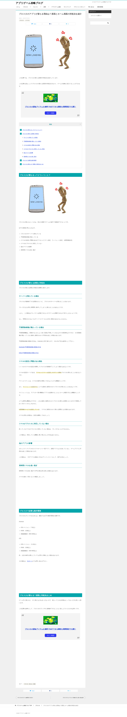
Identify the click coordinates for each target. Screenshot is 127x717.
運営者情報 (100, 7)
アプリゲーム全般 (56, 7)
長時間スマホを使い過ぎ (30, 156)
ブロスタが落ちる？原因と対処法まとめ (32, 164)
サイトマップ (67, 7)
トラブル (27, 20)
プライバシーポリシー (79, 7)
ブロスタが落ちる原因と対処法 (30, 133)
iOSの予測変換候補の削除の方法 (28, 353)
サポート (29, 561)
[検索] (100, 23)
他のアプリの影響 (28, 152)
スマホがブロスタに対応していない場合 (34, 149)
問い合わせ (91, 7)
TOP (24, 705)
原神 (45, 7)
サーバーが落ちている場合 (31, 137)
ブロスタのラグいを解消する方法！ (25, 697)
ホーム (18, 7)
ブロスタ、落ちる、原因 (29, 684)
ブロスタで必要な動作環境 (29, 160)
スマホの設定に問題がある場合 (32, 145)
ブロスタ (25, 7)
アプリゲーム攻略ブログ (29, 3)
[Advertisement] (50, 264)
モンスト (35, 7)
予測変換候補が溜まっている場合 (32, 141)
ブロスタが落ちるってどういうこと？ (32, 130)
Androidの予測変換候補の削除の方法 (30, 347)
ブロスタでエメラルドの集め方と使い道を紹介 (73, 697)
